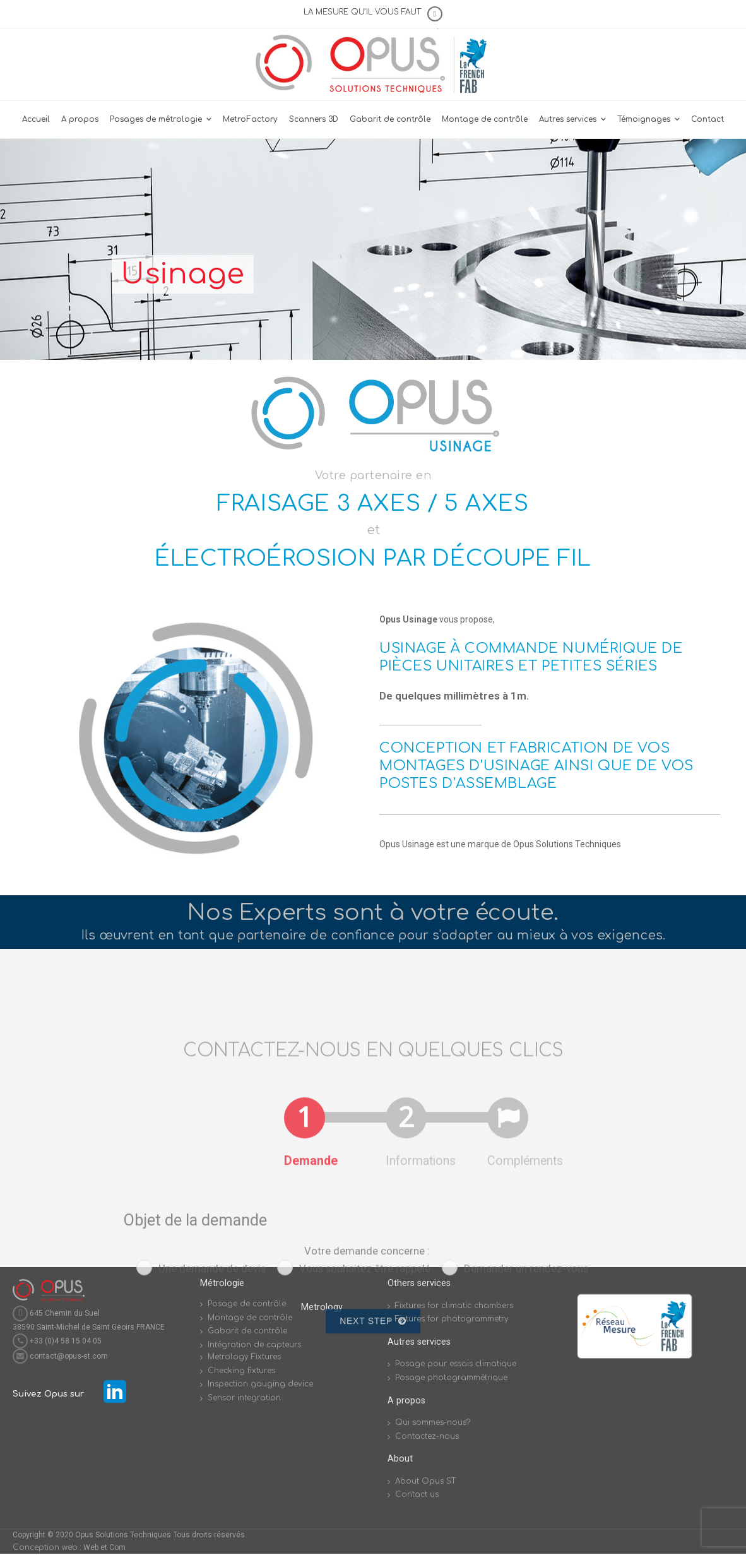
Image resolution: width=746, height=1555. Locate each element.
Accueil (36, 119)
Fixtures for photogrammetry (452, 1318)
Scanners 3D (313, 119)
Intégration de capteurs (254, 1344)
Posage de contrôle (247, 1303)
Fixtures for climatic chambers (454, 1305)
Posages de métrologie (156, 119)
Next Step (373, 1511)
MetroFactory (250, 119)
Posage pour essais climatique (455, 1363)
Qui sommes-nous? (432, 1422)
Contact (707, 119)
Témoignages (643, 119)
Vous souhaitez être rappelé (364, 1459)
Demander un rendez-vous (526, 1459)
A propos (79, 119)
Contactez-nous (427, 1436)
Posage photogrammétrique (451, 1377)
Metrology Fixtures (244, 1356)
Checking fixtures (241, 1370)
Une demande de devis (212, 1459)
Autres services (567, 119)
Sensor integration (244, 1397)
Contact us (417, 1494)
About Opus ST (425, 1481)
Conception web (45, 1547)
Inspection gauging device (260, 1383)
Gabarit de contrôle (390, 119)
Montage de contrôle (485, 119)
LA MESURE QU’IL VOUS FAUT (362, 12)
